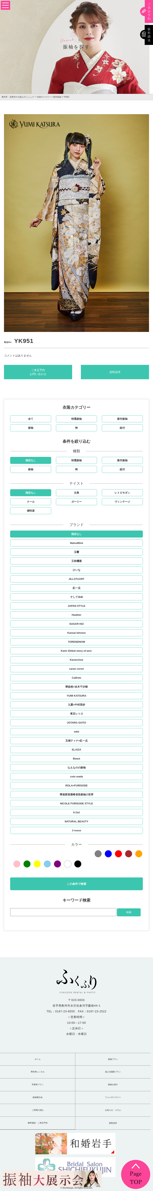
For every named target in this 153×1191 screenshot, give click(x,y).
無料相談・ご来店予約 (38, 1123)
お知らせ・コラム (113, 1110)
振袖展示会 (38, 1097)
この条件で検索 (76, 883)
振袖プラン (113, 1059)
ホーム (38, 1059)
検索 (128, 912)
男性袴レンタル (38, 1072)
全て (30, 418)
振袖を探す (113, 1085)
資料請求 (115, 372)
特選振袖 (76, 418)
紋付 (122, 427)
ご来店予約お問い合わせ (38, 372)
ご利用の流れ (38, 1110)
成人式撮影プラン (113, 1072)
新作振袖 (122, 418)
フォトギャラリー (113, 1097)
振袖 (30, 427)
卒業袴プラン (38, 1085)
